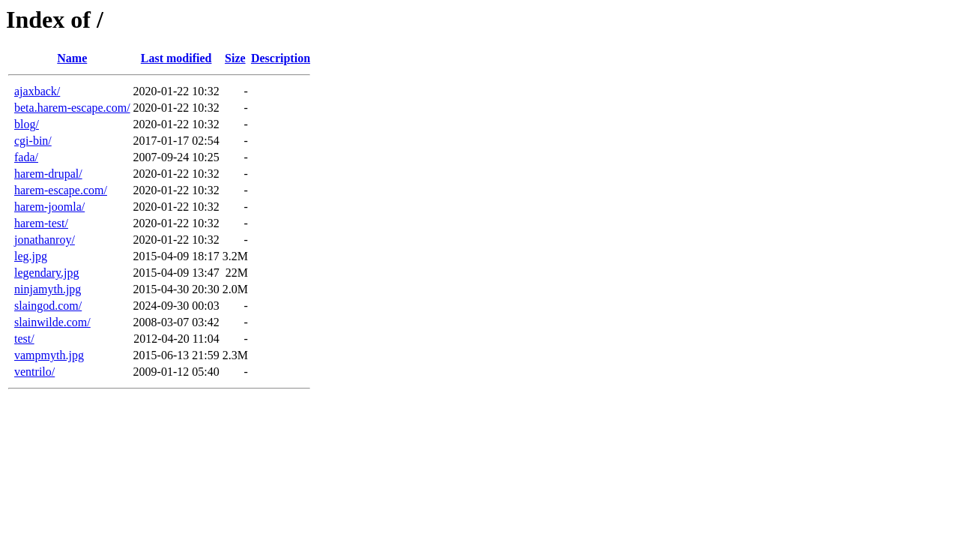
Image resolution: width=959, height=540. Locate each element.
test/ (24, 338)
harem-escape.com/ (60, 190)
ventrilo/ (34, 371)
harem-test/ (41, 223)
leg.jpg (30, 256)
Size (235, 58)
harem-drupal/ (48, 173)
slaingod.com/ (48, 305)
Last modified (176, 58)
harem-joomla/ (49, 206)
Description (280, 58)
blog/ (26, 124)
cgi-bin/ (33, 140)
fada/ (26, 157)
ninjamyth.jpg (47, 289)
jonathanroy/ (44, 239)
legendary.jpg (46, 272)
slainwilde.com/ (52, 322)
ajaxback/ (37, 91)
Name (72, 58)
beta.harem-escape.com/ (72, 107)
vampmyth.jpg (49, 355)
